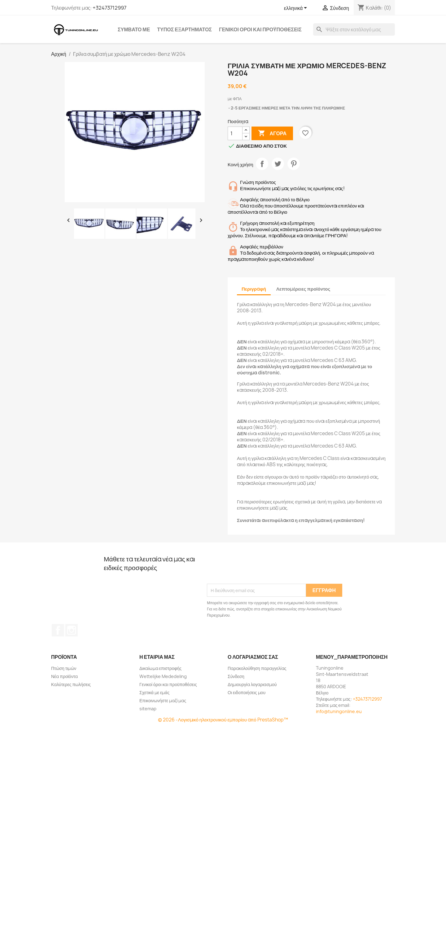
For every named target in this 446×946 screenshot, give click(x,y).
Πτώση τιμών (63, 668)
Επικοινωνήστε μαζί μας (162, 700)
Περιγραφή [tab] (254, 289)
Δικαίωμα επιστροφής (160, 668)
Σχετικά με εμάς (154, 692)
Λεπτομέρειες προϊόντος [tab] (303, 289)
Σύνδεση (236, 676)
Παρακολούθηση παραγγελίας (257, 668)
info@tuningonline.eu (339, 711)
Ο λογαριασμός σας (253, 657)
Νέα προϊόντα (64, 676)
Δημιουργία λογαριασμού (252, 684)
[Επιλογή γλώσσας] (296, 8)
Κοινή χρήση (262, 164)
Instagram (71, 630)
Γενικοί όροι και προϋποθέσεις (260, 29)
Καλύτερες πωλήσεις (71, 684)
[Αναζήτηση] (354, 29)
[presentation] (254, 568)
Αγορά (272, 133)
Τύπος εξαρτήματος (184, 29)
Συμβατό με (134, 29)
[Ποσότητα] (235, 133)
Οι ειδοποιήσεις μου (246, 692)
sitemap (147, 709)
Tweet (278, 164)
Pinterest (293, 164)
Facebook (58, 630)
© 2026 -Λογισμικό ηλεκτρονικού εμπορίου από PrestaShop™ (223, 719)
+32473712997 (109, 7)
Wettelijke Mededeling (163, 676)
